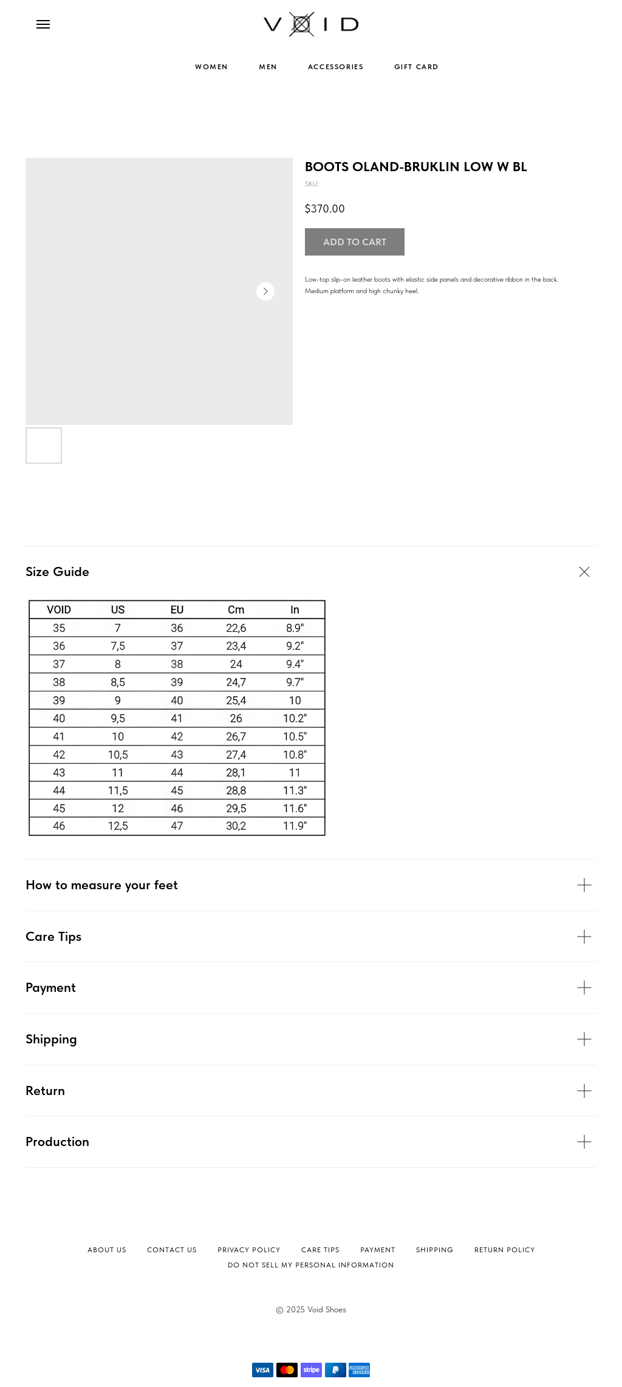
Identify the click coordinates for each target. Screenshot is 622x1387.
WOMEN (211, 67)
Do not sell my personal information (311, 1265)
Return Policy (504, 1250)
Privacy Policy (249, 1250)
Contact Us (172, 1250)
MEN (268, 67)
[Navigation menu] (43, 24)
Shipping (435, 1250)
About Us (106, 1250)
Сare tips (320, 1250)
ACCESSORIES (336, 67)
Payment (377, 1250)
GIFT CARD (416, 67)
